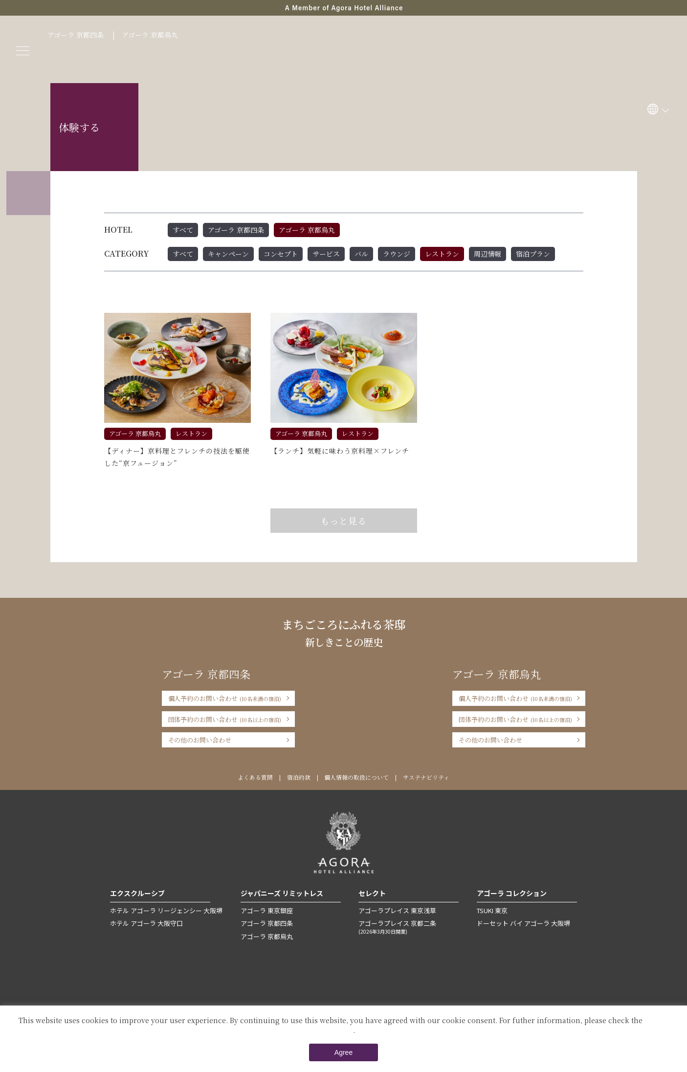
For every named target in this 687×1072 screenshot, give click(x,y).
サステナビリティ (426, 777)
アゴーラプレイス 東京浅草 (397, 910)
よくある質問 (255, 777)
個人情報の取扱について (356, 777)
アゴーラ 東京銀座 (267, 910)
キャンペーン (228, 254)
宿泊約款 (298, 777)
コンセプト (281, 254)
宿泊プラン (533, 254)
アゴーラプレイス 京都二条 (408, 927)
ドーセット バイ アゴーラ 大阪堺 (523, 923)
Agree (343, 1052)
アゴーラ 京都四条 (75, 35)
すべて (183, 230)
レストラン (442, 254)
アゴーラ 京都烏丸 (150, 35)
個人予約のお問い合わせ (225, 698)
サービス (326, 254)
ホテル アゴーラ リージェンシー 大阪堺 (166, 910)
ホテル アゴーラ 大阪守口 (146, 923)
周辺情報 (487, 254)
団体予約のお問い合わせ (225, 719)
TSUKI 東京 (492, 910)
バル (361, 254)
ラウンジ (396, 254)
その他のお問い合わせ (200, 739)
